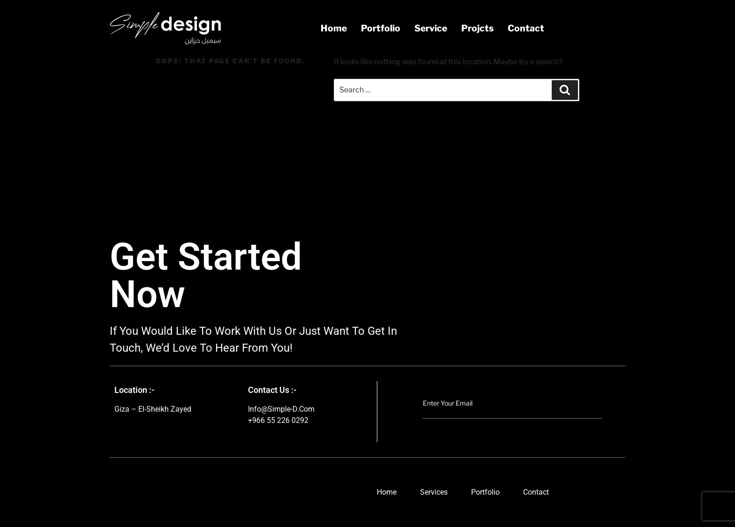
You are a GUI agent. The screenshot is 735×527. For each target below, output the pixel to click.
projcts (477, 28)
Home (334, 28)
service (430, 28)
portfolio (380, 28)
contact (526, 28)
